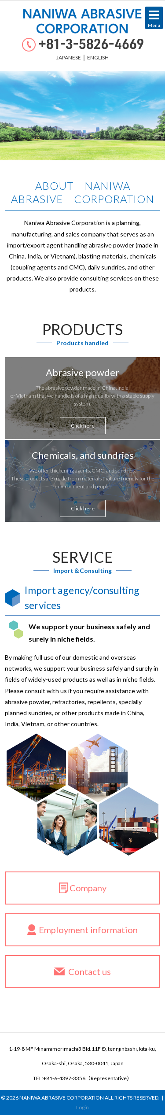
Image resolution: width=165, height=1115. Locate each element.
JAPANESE (68, 57)
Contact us (89, 971)
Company (88, 887)
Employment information (88, 929)
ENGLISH (98, 57)
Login (82, 1107)
